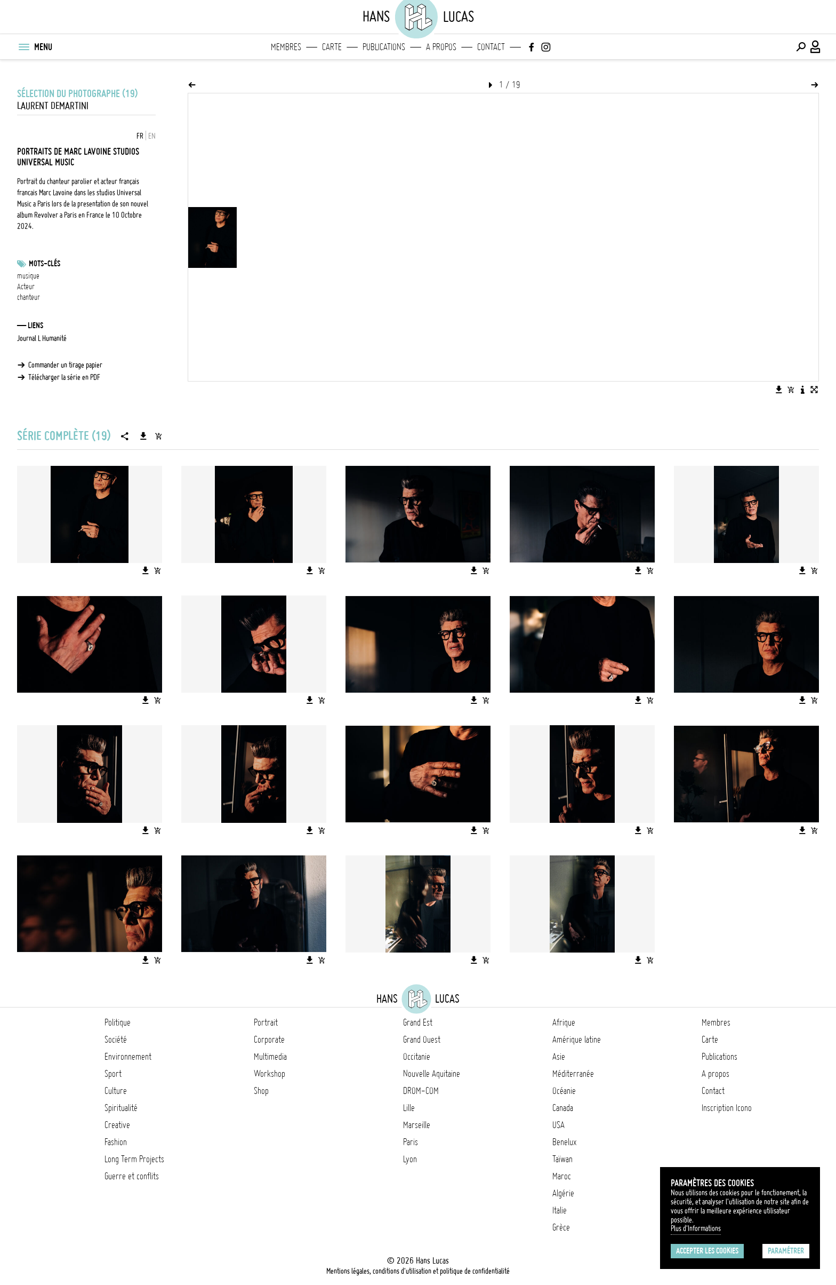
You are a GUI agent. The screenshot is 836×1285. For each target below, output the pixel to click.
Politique (117, 1022)
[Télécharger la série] (143, 436)
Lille (409, 1107)
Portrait (266, 1022)
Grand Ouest (421, 1039)
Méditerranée (573, 1073)
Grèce (561, 1227)
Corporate (269, 1039)
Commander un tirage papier (65, 365)
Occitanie (416, 1056)
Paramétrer (786, 1251)
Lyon (410, 1159)
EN (152, 136)
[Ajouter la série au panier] (158, 436)
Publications (384, 47)
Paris (410, 1142)
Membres (286, 47)
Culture (115, 1090)
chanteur (28, 297)
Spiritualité (121, 1107)
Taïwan (562, 1159)
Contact (491, 47)
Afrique (563, 1022)
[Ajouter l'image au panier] (790, 389)
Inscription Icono (727, 1107)
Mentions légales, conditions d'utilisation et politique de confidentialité (418, 1271)
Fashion (115, 1142)
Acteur (26, 286)
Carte (332, 47)
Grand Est (417, 1022)
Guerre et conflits (131, 1176)
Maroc (561, 1176)
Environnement (127, 1056)
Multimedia (270, 1056)
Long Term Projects (134, 1159)
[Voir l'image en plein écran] (814, 389)
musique (28, 276)
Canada (562, 1107)
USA (558, 1125)
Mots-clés (44, 263)
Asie (558, 1056)
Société (115, 1039)
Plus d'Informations (696, 1228)
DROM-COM (421, 1090)
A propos (441, 47)
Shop (261, 1090)
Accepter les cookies (707, 1251)
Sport (113, 1073)
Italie (559, 1210)
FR (139, 136)
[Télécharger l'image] (779, 389)
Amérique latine (576, 1039)
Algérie (563, 1193)
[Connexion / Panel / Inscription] (815, 46)
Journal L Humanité (42, 338)
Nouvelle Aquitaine (431, 1073)
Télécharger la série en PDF (64, 377)
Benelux (564, 1142)
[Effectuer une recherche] (800, 46)
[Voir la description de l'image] (802, 389)
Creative (117, 1125)
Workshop (269, 1073)
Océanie (564, 1090)
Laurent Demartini (53, 106)
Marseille (416, 1125)
